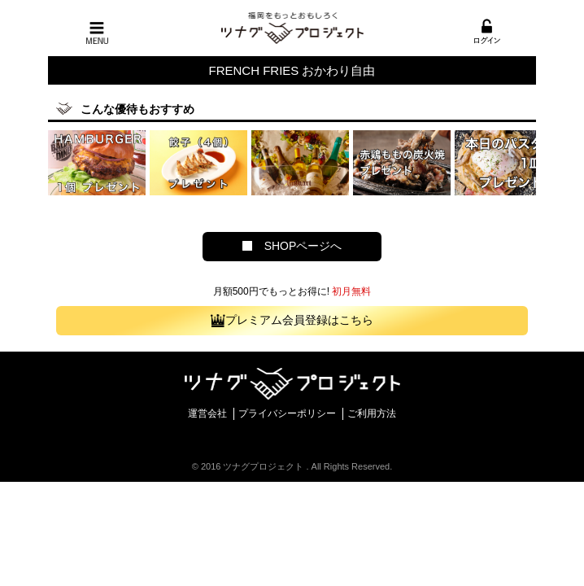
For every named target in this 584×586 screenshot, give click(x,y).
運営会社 (207, 413)
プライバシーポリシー (287, 413)
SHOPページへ (292, 245)
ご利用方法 (371, 413)
